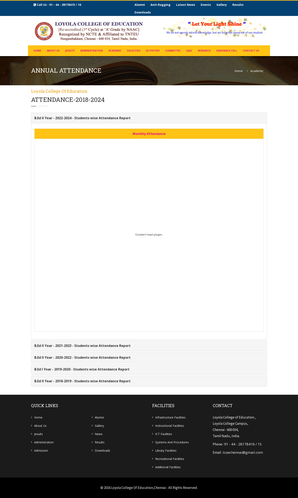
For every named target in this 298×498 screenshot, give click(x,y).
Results (238, 5)
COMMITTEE (172, 50)
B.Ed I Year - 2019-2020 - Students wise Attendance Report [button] (82, 369)
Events (206, 5)
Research (204, 50)
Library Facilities (166, 450)
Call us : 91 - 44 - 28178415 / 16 (57, 5)
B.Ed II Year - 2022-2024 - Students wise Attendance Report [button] (82, 118)
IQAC (189, 50)
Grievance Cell (226, 50)
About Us (53, 50)
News (98, 434)
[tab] (149, 118)
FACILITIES (133, 50)
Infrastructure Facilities (170, 417)
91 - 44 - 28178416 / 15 (243, 444)
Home (238, 71)
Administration (44, 442)
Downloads (143, 12)
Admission (41, 450)
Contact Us (251, 50)
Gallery (221, 5)
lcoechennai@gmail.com (243, 452)
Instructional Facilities (169, 426)
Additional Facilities (168, 467)
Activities (153, 50)
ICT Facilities (163, 434)
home (37, 50)
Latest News (185, 5)
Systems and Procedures (172, 442)
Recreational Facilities (169, 459)
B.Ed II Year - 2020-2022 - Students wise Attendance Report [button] (82, 357)
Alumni (140, 5)
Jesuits (38, 434)
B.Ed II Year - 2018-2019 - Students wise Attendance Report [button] (82, 381)
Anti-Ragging (160, 5)
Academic (114, 50)
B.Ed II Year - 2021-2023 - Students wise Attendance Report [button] (82, 345)
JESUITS (70, 50)
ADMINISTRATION (91, 50)
